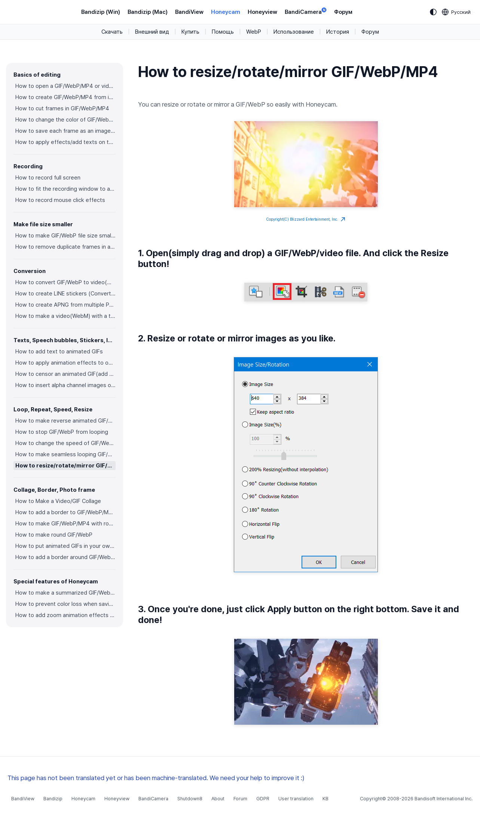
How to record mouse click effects (60, 200)
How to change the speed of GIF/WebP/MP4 (65, 443)
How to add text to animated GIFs (59, 351)
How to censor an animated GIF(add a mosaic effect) (65, 374)
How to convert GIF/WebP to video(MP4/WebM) (65, 282)
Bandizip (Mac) (148, 12)
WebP (253, 31)
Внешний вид (152, 31)
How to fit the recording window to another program (65, 188)
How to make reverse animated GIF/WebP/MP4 (65, 420)
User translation (296, 798)
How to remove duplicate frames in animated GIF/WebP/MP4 (65, 246)
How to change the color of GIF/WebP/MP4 (65, 119)
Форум (343, 12)
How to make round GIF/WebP (53, 534)
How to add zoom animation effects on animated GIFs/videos (65, 615)
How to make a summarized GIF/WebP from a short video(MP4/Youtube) (65, 592)
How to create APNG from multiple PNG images (65, 304)
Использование (293, 31)
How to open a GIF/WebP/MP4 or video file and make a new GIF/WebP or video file (65, 86)
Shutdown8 (189, 798)
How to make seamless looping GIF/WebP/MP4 (65, 454)
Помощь (223, 31)
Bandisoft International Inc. (444, 798)
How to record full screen (47, 177)
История (337, 31)
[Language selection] (456, 12)
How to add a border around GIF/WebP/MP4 (65, 557)
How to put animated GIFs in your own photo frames (65, 546)
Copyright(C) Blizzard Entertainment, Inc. (305, 219)
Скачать (112, 31)
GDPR (262, 798)
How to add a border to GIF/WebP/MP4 (65, 512)
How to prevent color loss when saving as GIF (65, 604)
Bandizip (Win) (100, 12)
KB (325, 798)
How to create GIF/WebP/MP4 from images (65, 97)
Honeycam (225, 12)
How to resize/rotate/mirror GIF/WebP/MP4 (65, 465)
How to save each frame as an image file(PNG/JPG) (65, 131)
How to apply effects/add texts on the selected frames (65, 142)
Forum (240, 798)
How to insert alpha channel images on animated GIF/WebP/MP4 (65, 385)
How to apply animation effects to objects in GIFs (65, 362)
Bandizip (52, 798)
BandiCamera (306, 11)
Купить (190, 31)
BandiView (189, 12)
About (217, 798)
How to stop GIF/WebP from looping (61, 432)
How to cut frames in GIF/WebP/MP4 (62, 108)
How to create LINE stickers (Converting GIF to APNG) (65, 293)
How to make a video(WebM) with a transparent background (65, 316)
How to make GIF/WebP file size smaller (65, 235)
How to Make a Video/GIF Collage (58, 501)
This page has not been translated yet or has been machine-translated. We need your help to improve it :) (156, 778)
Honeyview (262, 12)
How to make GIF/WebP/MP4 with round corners (65, 523)
